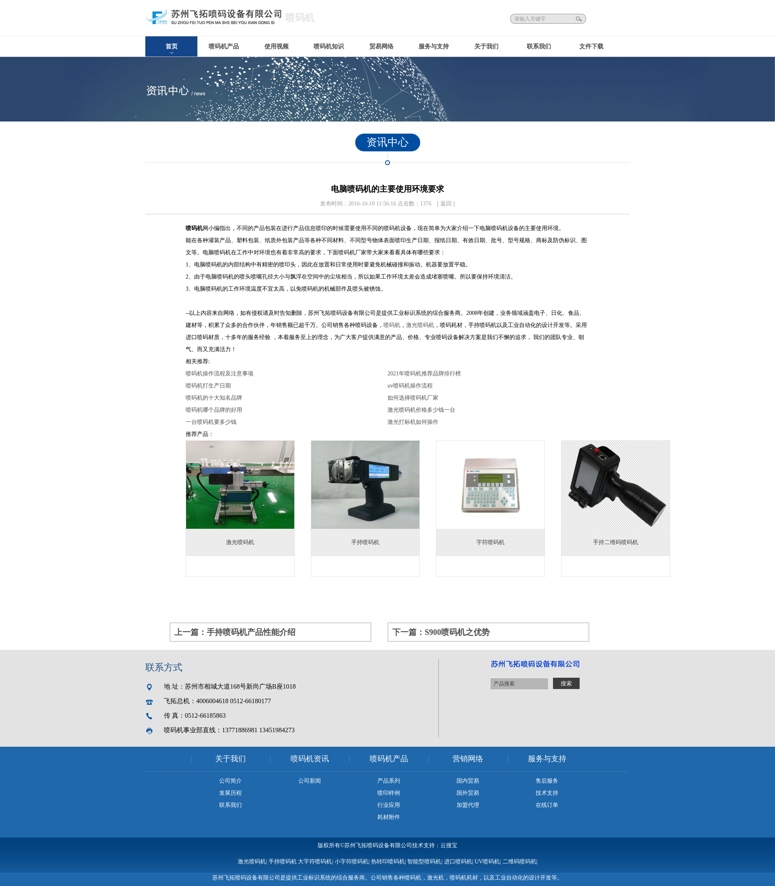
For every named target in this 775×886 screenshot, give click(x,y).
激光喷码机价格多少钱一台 (421, 410)
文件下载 (591, 46)
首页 (171, 46)
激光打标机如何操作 (413, 422)
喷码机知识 (329, 46)
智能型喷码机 (424, 862)
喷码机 (391, 325)
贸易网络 (381, 46)
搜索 (579, 19)
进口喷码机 (458, 862)
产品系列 (388, 781)
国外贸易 (468, 793)
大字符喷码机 (315, 862)
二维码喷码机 (519, 862)
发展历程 (230, 793)
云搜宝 (448, 845)
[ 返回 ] (446, 204)
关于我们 (486, 46)
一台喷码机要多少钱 (211, 422)
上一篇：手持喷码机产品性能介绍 (234, 632)
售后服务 (547, 781)
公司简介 (230, 781)
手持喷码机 (282, 862)
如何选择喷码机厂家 (413, 398)
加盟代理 (468, 805)
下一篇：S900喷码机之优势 (441, 632)
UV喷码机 (487, 862)
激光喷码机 (420, 325)
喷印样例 (388, 793)
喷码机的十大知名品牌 (214, 398)
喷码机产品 (224, 46)
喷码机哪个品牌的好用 (214, 410)
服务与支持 (434, 46)
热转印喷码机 (388, 862)
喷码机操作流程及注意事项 (219, 374)
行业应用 (388, 805)
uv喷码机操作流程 (410, 386)
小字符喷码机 (352, 862)
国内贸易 (468, 781)
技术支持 (547, 793)
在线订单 (547, 805)
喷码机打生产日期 (208, 386)
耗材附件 (388, 817)
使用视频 (276, 46)
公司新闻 (309, 781)
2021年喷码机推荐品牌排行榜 (424, 374)
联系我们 (539, 46)
